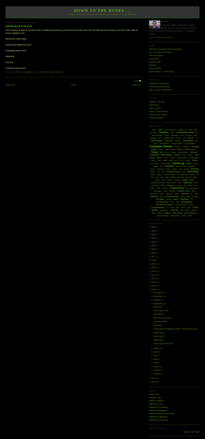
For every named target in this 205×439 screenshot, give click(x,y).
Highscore (191, 166)
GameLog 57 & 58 (161, 310)
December (158, 293)
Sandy (196, 194)
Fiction (166, 158)
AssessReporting (157, 135)
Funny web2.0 (154, 163)
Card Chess (154, 59)
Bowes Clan (154, 394)
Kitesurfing (193, 171)
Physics (179, 185)
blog (195, 135)
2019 (153, 249)
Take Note (158, 307)
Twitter (172, 207)
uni (177, 207)
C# (184, 138)
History (168, 169)
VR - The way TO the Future (160, 52)
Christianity (188, 140)
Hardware (169, 166)
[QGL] (154, 130)
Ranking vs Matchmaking (159, 87)
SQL (188, 197)
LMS (161, 177)
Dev (161, 152)
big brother (188, 135)
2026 (153, 227)
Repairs (161, 194)
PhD (163, 185)
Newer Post (10, 85)
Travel (191, 205)
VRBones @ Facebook (158, 407)
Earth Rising (154, 105)
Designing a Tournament (159, 83)
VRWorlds (174, 210)
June (156, 355)
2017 (153, 256)
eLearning (154, 155)
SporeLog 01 (159, 340)
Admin (191, 130)
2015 (153, 264)
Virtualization (163, 210)
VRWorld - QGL (155, 398)
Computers (177, 147)
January (157, 374)
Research (169, 194)
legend (192, 174)
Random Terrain (183, 191)
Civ (196, 141)
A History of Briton (156, 118)
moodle (169, 180)
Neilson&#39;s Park (157, 183)
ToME (178, 202)
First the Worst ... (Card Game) (161, 71)
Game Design (166, 163)
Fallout (159, 158)
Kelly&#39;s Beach (173, 172)
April (156, 363)
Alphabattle (153, 132)
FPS (182, 160)
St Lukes (160, 199)
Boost (160, 138)
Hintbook (152, 169)
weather (167, 213)
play (185, 185)
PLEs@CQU (159, 314)
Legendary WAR (160, 321)
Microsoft (180, 177)
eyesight (189, 155)
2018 (153, 253)
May (155, 359)
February (157, 370)
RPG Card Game (156, 55)
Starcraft (168, 199)
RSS (137, 81)
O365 (196, 183)
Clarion (155, 143)
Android (172, 132)
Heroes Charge (181, 166)
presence (165, 188)
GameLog (59, 72)
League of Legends (169, 174)
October (157, 300)
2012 (153, 275)
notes (179, 183)
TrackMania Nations (180, 205)
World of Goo (175, 216)
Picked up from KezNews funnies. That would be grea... (176, 329)
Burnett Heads (168, 138)
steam (175, 199)
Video (189, 207)
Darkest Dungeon (191, 149)
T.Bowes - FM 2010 (157, 102)
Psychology (157, 191)
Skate (162, 196)
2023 (153, 238)
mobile (157, 180)
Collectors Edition (177, 143)
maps (167, 177)
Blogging (153, 138)
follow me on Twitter (191, 432)
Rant (193, 191)
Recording (153, 194)
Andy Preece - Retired (158, 115)
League (159, 174)
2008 (153, 289)
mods (163, 180)
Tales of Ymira (155, 108)
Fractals (187, 160)
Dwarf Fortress (183, 152)
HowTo (174, 169)
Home (73, 85)
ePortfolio (177, 155)
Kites (184, 172)
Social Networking (172, 197)
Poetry (195, 185)
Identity (186, 169)
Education (194, 152)
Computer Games (47, 72)
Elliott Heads (166, 155)
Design (154, 152)
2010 (153, 282)
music (185, 180)
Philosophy (171, 186)
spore (183, 196)
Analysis (163, 132)
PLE (190, 185)
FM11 (177, 160)
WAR (181, 210)
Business (178, 138)
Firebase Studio (182, 158)
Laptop (152, 174)
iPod (158, 172)
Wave (154, 213)
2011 (153, 278)
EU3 (184, 155)
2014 (153, 267)
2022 (153, 242)
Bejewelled (175, 135)
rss (191, 194)
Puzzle (165, 191)
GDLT (189, 163)
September (158, 304)
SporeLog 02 (159, 336)
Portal (158, 188)
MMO (195, 177)
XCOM (190, 216)
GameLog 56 (159, 332)
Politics (152, 188)
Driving (173, 152)
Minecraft (188, 177)
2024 (153, 234)
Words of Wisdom (163, 216)
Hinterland (160, 169)
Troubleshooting (157, 207)
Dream (167, 152)
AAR (160, 130)
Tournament (186, 202)
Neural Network (171, 183)
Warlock (193, 210)
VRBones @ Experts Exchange (161, 413)
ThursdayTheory (162, 202)
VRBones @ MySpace (158, 410)
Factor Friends (155, 62)
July (155, 352)
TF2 (191, 199)
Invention (195, 169)
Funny (195, 160)
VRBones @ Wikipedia (158, 417)
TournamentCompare (164, 205)
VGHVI (182, 207)
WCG (160, 213)
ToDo (172, 202)
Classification (164, 143)
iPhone (152, 172)
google (155, 166)
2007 (153, 378)
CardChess (168, 141)
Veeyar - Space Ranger (158, 111)
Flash (159, 160)
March (156, 366)
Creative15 (186, 147)
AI (195, 130)
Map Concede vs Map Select (160, 90)
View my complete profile (161, 37)
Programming (177, 188)
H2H (161, 166)
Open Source (155, 185)
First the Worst (194, 158)
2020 (153, 245)
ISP (163, 172)
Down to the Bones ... (102, 10)
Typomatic (158, 325)
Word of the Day (190, 213)
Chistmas (177, 141)
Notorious (153, 65)
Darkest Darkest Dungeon (174, 149)
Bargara (166, 135)
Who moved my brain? (163, 318)
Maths (173, 177)
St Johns (195, 196)
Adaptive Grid (182, 130)
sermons (154, 196)
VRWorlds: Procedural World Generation (165, 49)
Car (197, 138)
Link (156, 177)
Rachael (172, 191)
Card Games (156, 141)
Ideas (180, 169)
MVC (192, 180)
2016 (153, 260)
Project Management (192, 188)
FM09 (171, 160)
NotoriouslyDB (155, 68)
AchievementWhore (170, 130)
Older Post (136, 85)
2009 (153, 286)
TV (167, 207)
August (157, 348)
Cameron (190, 138)
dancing (160, 149)
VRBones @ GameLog (158, 420)
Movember (177, 180)
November (158, 296)
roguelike (185, 194)
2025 (153, 231)
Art (197, 132)
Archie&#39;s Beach (186, 132)
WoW (184, 216)
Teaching (184, 199)
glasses (195, 163)
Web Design (178, 213)
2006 (153, 382)
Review (176, 194)
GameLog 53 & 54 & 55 (18, 26)
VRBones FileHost (156, 401)
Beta (182, 135)
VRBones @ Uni (155, 404)
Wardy (187, 210)
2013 (153, 271)
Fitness (153, 160)
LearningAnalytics (182, 174)
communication (190, 143)
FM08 (165, 160)
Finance (172, 158)
